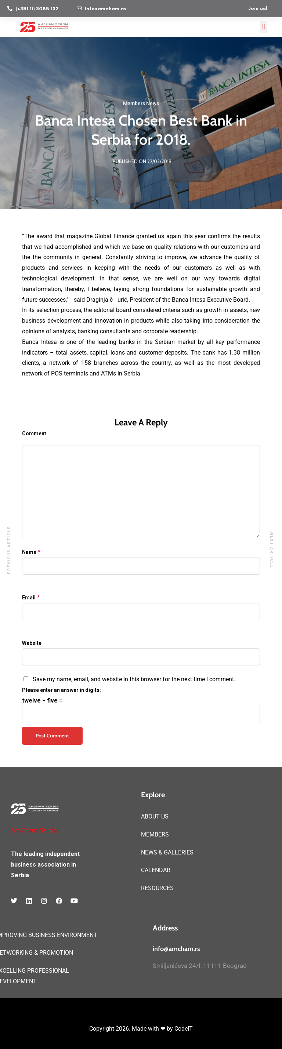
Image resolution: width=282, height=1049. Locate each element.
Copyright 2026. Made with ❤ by (131, 1028)
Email (29, 597)
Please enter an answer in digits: (61, 690)
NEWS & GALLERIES (167, 852)
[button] (263, 27)
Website (31, 643)
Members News (141, 104)
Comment (34, 433)
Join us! (257, 8)
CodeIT (183, 1028)
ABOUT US (155, 816)
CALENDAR (155, 870)
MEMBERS (155, 834)
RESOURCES (157, 888)
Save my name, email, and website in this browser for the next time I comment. (134, 679)
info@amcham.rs (176, 949)
